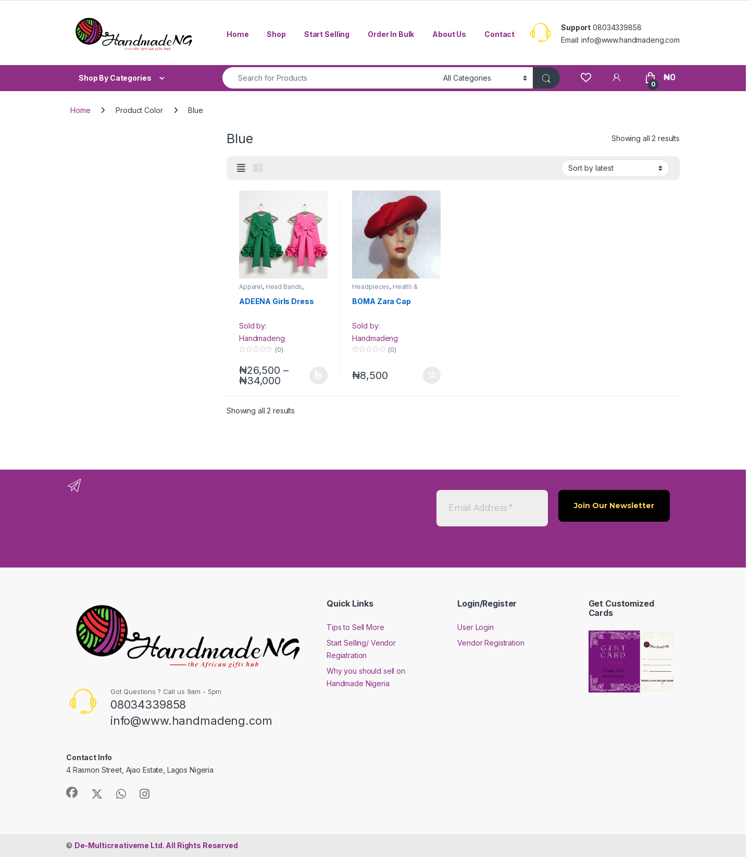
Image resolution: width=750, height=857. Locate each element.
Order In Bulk (391, 34)
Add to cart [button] (432, 375)
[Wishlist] (586, 77)
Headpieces (371, 287)
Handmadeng (262, 338)
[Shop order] (615, 168)
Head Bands (284, 287)
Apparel (250, 287)
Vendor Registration (490, 642)
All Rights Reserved (156, 845)
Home (237, 34)
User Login (475, 627)
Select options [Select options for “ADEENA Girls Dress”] (318, 375)
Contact (499, 34)
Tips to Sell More (355, 627)
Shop (276, 34)
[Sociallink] (72, 792)
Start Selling (326, 34)
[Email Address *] (492, 508)
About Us (449, 34)
